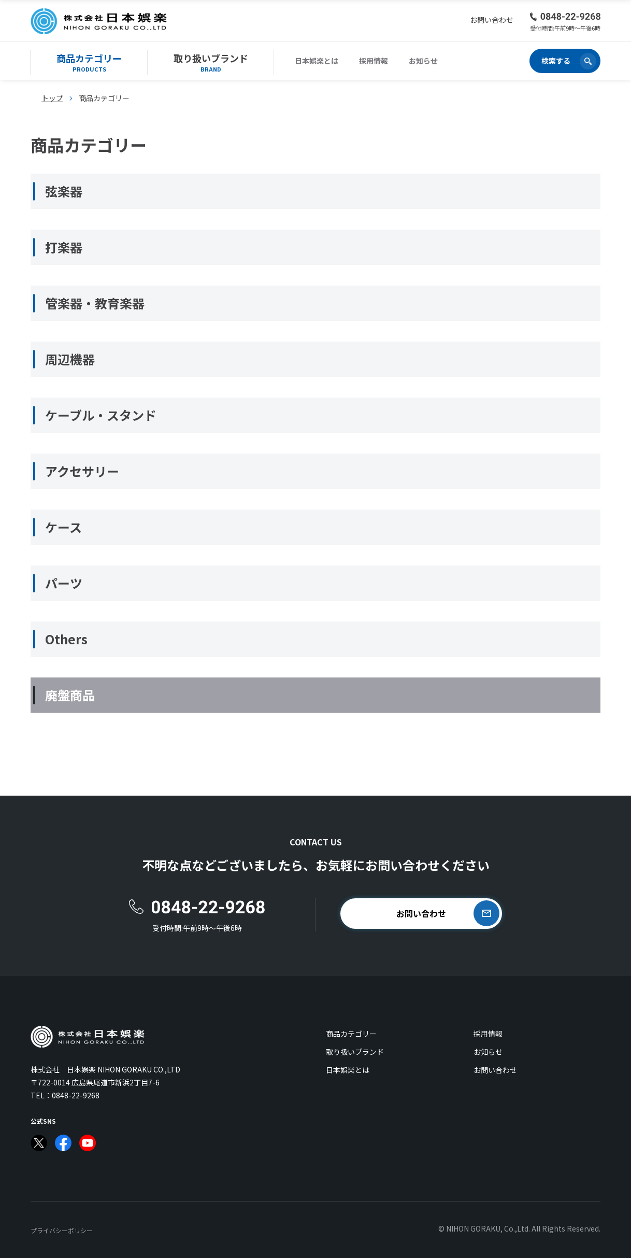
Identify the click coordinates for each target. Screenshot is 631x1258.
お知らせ (423, 60)
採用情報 (373, 60)
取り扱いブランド (355, 1052)
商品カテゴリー (351, 1033)
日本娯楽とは (316, 60)
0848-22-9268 (75, 1095)
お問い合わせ (495, 1070)
